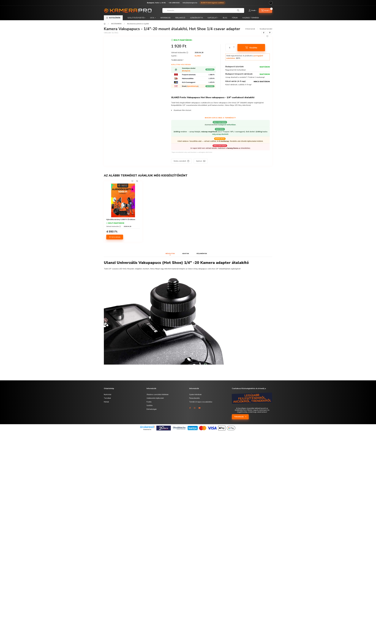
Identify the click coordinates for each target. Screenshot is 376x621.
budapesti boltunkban (227, 125)
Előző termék (250, 29)
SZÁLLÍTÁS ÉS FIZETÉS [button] (136, 18)
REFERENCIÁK (165, 18)
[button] (113, 17)
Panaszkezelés (194, 398)
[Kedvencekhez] (267, 36)
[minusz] (234, 48)
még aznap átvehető (220, 134)
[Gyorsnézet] (137, 181)
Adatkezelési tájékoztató (155, 398)
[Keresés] (238, 10)
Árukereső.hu (147, 429)
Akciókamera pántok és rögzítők (138, 24)
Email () (190, 86)
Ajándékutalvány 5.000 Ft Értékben (120, 219)
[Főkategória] (105, 24)
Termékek (107, 398)
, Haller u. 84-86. (156, 3)
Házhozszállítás (188, 78)
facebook (190, 408)
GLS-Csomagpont (188, 82)
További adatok (176, 60)
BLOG (225, 18)
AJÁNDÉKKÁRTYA (196, 18)
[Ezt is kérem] (114, 237)
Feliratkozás (239, 417)
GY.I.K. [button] (152, 18)
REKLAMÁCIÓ (180, 18)
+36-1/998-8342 (174, 3)
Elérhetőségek (152, 409)
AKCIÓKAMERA (116, 24)
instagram (194, 408)
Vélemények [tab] (201, 253)
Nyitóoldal (107, 394)
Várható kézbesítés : (113, 226)
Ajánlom (199, 161)
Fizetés (149, 402)
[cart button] (265, 10)
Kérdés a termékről (180, 161)
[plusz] (234, 47)
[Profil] (252, 10)
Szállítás (150, 405)
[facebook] (263, 32)
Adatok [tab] (185, 253)
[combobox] (203, 10)
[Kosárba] (251, 47)
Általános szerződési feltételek (157, 394)
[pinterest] (269, 32)
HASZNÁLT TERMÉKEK (250, 18)
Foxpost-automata (189, 75)
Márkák (106, 402)
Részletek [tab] (170, 253)
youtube (199, 408)
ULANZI (198, 56)
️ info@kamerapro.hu (189, 3)
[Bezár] (270, 2)
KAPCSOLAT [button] (212, 18)
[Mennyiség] (229, 47)
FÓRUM (235, 18)
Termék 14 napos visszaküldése (200, 402)
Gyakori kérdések (195, 394)
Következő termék (265, 29)
